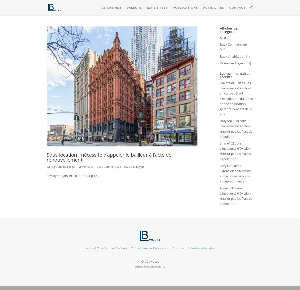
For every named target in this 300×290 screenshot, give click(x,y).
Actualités (213, 7)
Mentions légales (201, 248)
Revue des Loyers (133, 166)
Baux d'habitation (232, 56)
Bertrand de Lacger (63, 166)
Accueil (91, 248)
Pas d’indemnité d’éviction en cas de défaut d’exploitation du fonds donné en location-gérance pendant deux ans (236, 98)
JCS (163, 267)
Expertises (157, 7)
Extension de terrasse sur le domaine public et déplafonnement (235, 176)
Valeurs (134, 7)
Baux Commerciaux (109, 166)
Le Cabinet (112, 7)
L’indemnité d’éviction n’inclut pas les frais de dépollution (236, 131)
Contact (237, 7)
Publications (185, 7)
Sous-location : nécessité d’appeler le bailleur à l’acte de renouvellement (109, 157)
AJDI (223, 38)
